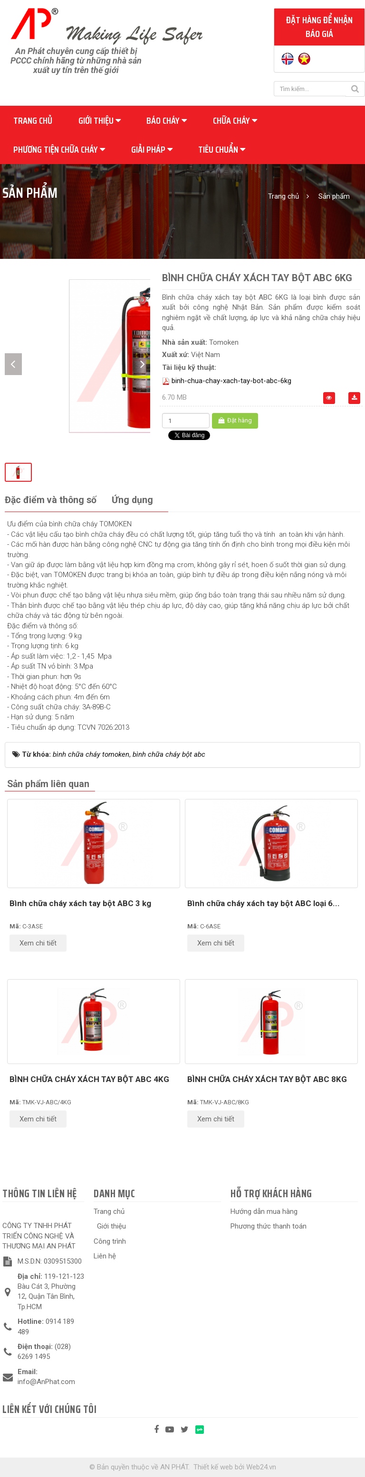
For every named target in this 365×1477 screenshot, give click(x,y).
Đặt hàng (235, 420)
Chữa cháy (235, 120)
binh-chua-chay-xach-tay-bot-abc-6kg (231, 380)
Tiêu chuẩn (221, 149)
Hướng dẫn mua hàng (264, 1211)
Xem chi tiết (38, 943)
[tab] (50, 500)
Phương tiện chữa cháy (59, 149)
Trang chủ (32, 120)
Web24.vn (261, 1467)
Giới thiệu (99, 120)
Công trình (110, 1241)
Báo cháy (166, 120)
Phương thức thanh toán (269, 1226)
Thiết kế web (213, 1467)
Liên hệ (105, 1256)
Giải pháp (152, 149)
